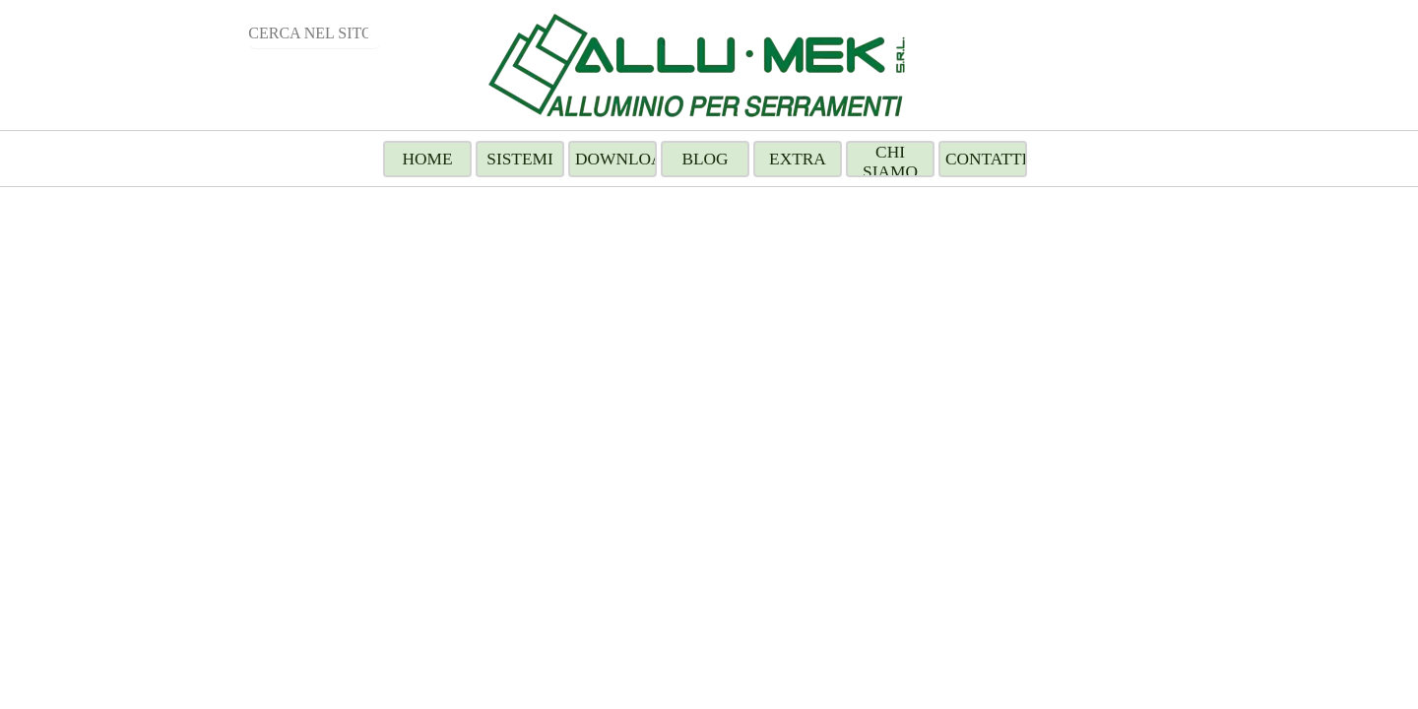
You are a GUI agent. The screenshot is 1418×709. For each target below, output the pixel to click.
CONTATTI (986, 159)
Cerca (194, 33)
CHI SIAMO (890, 162)
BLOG (704, 159)
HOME (427, 159)
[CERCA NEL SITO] (314, 34)
